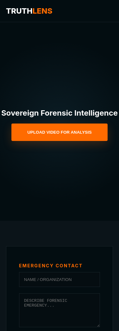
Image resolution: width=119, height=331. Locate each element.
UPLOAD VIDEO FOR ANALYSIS (59, 132)
